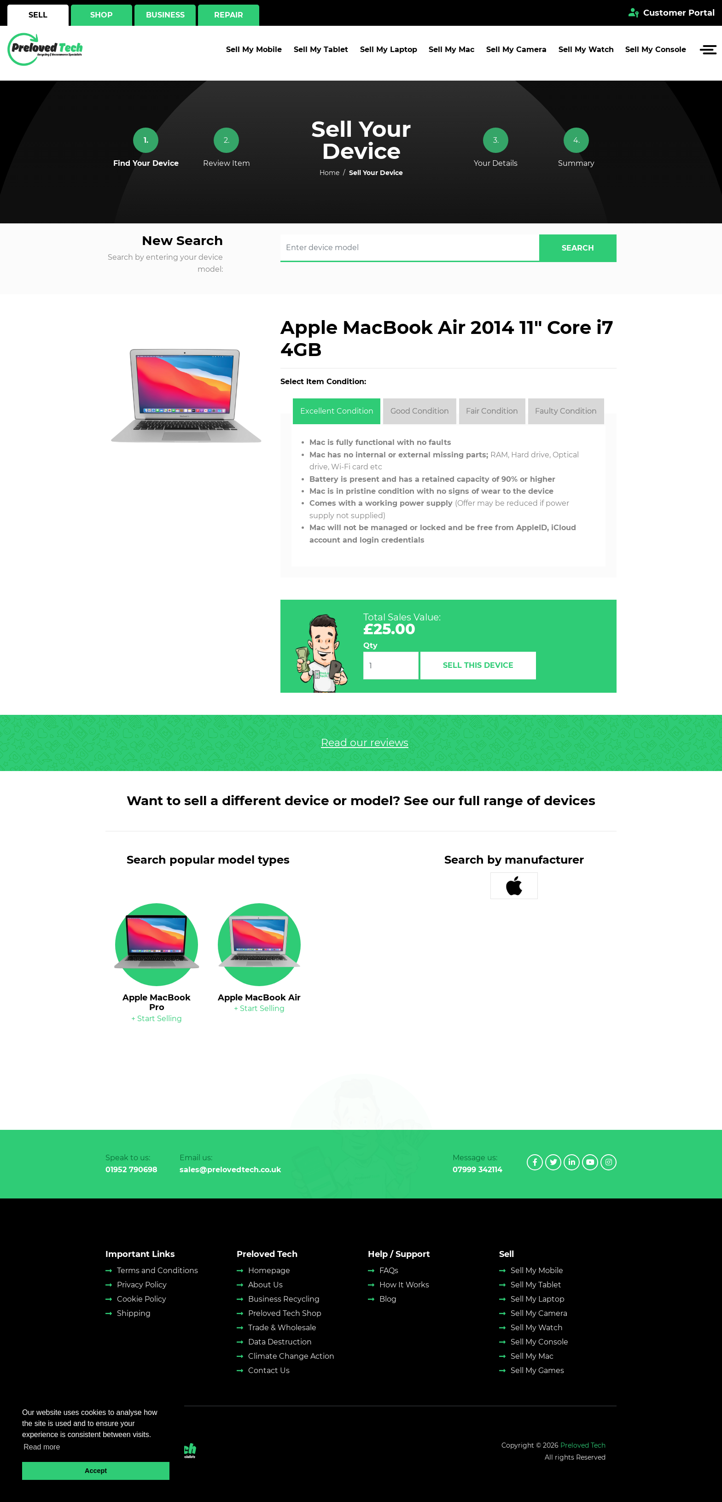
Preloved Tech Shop (284, 1313)
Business (165, 15)
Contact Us (269, 1370)
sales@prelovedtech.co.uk (230, 1169)
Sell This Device (478, 665)
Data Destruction (280, 1342)
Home (329, 173)
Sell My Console (655, 53)
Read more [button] (41, 1447)
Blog (387, 1299)
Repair (228, 15)
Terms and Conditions (157, 1270)
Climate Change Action (291, 1356)
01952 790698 (131, 1169)
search (578, 248)
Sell (38, 15)
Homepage (269, 1270)
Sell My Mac (451, 53)
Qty (370, 645)
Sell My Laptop (388, 53)
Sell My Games (537, 1370)
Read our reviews (364, 743)
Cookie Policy (141, 1299)
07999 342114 (477, 1169)
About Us (265, 1284)
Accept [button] (96, 1470)
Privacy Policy (142, 1284)
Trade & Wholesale (282, 1327)
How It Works (404, 1284)
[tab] (336, 411)
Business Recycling (284, 1299)
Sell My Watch (586, 53)
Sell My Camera (516, 53)
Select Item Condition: (323, 381)
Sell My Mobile (254, 53)
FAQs (388, 1270)
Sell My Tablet (321, 53)
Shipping (134, 1313)
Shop (101, 15)
